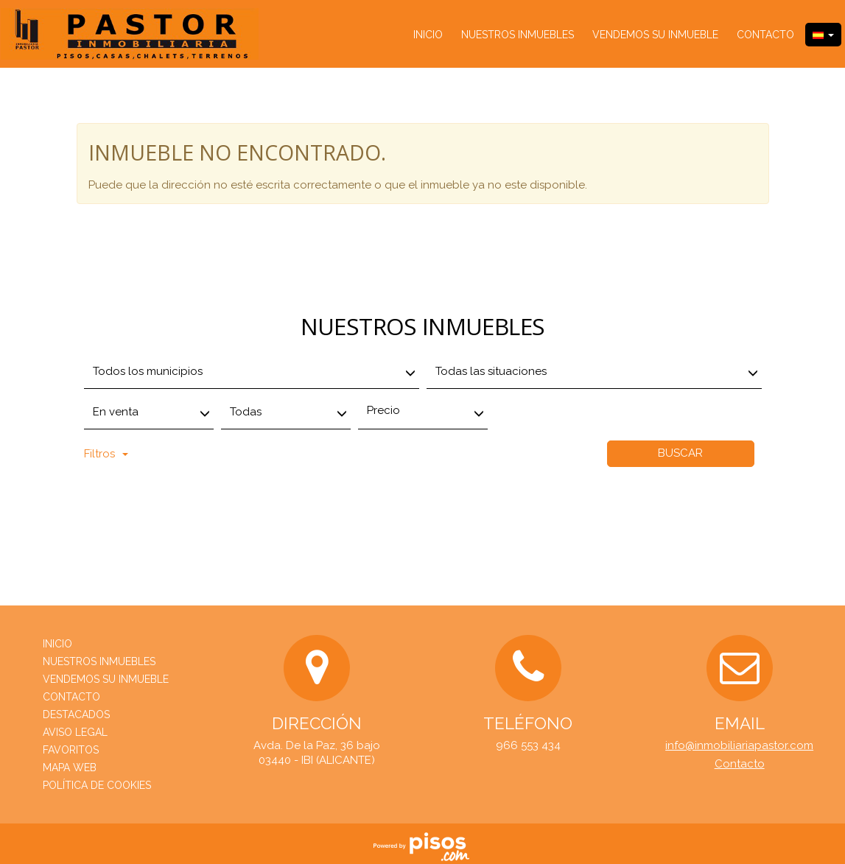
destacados (76, 714)
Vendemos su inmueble (655, 35)
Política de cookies (97, 785)
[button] (823, 34)
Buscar (680, 453)
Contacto (765, 35)
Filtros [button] (106, 453)
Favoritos (71, 750)
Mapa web (70, 767)
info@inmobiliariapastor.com (739, 745)
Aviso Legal (75, 732)
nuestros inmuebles (517, 35)
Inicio (428, 35)
